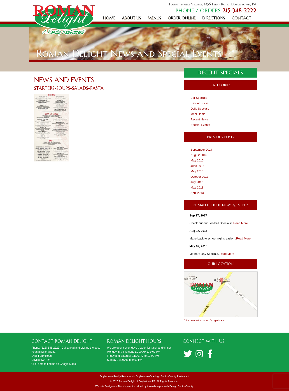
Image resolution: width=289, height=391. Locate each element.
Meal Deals (198, 114)
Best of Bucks (199, 103)
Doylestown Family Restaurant (117, 376)
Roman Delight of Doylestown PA (137, 381)
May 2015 (197, 160)
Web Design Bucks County (178, 386)
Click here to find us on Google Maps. (204, 320)
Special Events (200, 124)
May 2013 (197, 187)
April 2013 (197, 193)
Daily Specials (200, 108)
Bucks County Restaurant (175, 376)
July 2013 (197, 182)
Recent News (199, 119)
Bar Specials (199, 97)
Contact (241, 18)
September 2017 (201, 149)
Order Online (182, 18)
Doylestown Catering (147, 376)
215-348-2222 (239, 10)
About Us (131, 18)
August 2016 (199, 155)
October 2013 (199, 176)
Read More (240, 223)
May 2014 (197, 171)
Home (109, 18)
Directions (213, 18)
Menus (154, 18)
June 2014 (197, 166)
